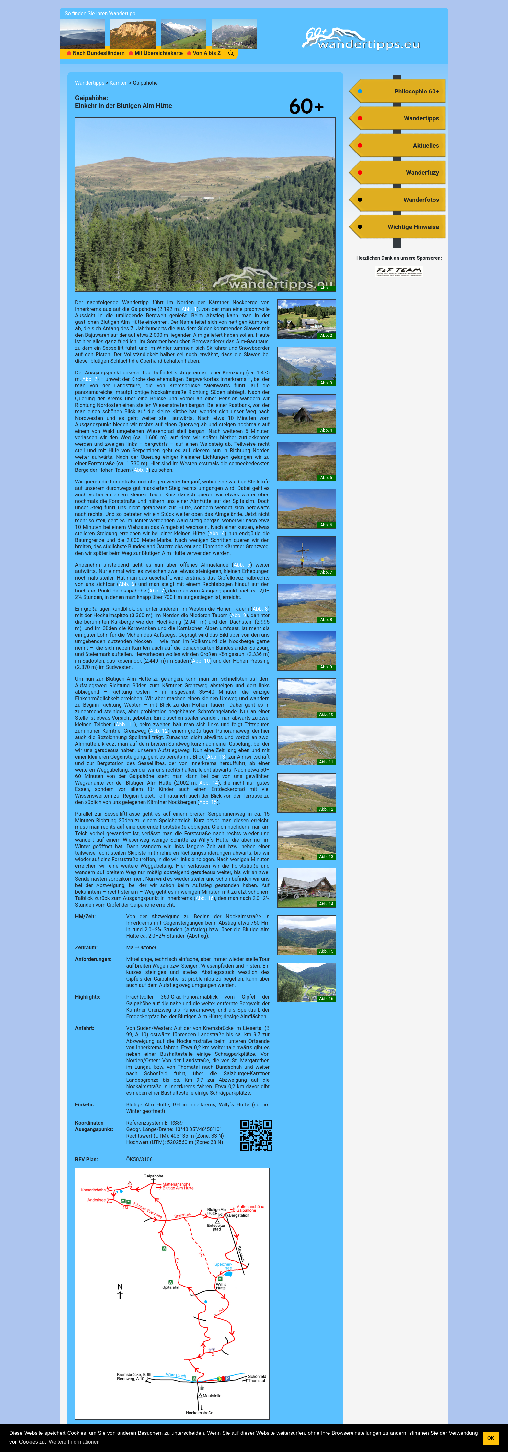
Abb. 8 (260, 609)
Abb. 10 (201, 661)
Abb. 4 (217, 534)
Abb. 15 (208, 802)
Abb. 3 (141, 470)
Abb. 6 (126, 584)
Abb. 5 (242, 565)
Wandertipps (89, 83)
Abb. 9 (238, 615)
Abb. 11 (125, 724)
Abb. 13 (216, 757)
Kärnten (119, 83)
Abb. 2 (89, 379)
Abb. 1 (189, 309)
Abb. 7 (156, 591)
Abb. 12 (159, 731)
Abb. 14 (208, 783)
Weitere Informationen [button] (74, 1442)
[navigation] (161, 36)
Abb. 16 (204, 898)
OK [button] (490, 1438)
